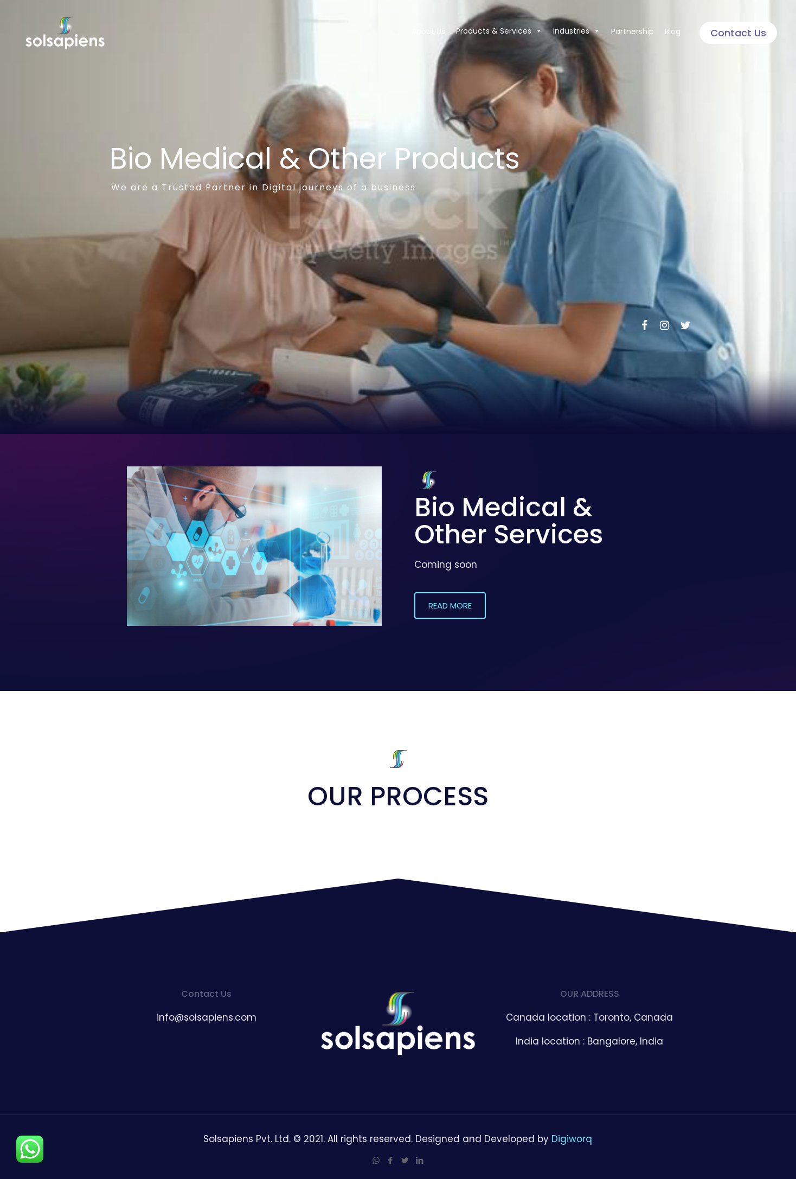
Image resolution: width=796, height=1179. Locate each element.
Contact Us (738, 33)
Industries (576, 30)
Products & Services (499, 30)
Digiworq (571, 1138)
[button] (450, 605)
